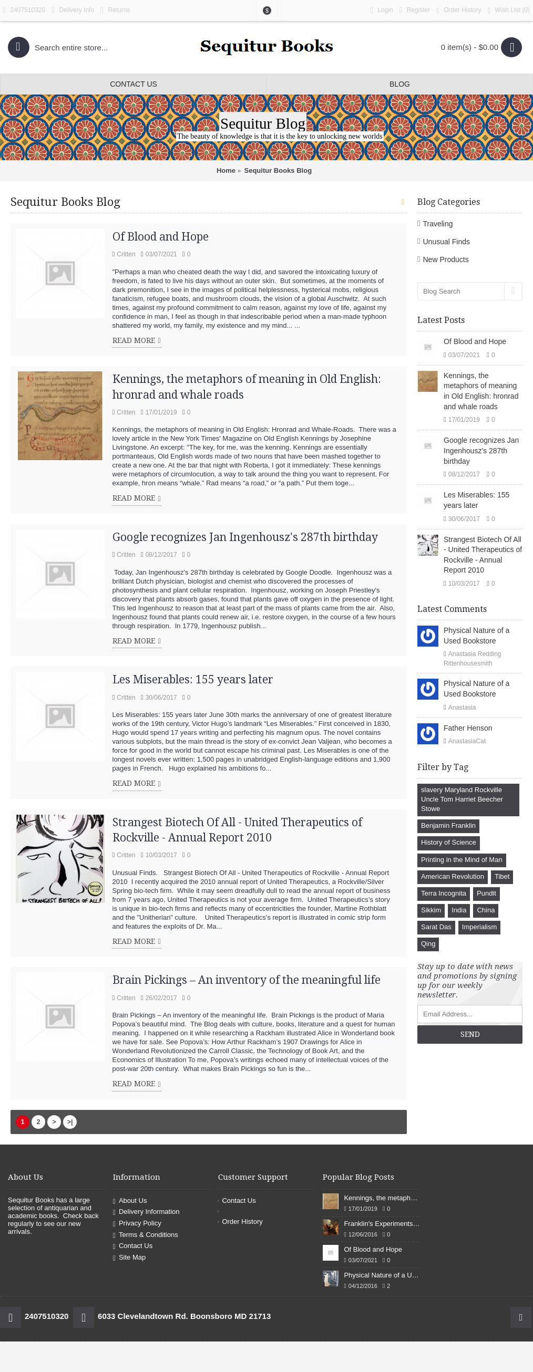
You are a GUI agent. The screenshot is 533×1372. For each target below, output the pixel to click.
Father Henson (468, 728)
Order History (240, 1221)
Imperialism (479, 927)
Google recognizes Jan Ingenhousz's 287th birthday (481, 450)
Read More (136, 341)
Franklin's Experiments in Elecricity (382, 1224)
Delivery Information (146, 1212)
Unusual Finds (446, 241)
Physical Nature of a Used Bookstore (476, 635)
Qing (428, 944)
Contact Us (132, 1246)
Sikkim (431, 910)
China (486, 910)
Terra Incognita (443, 893)
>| (70, 1122)
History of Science (448, 842)
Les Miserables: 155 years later (476, 500)
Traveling (438, 224)
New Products (445, 259)
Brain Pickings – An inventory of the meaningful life (246, 979)
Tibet (502, 876)
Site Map (129, 1257)
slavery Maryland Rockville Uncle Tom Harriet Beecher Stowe (462, 799)
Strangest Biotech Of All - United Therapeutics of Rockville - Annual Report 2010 (483, 555)
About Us (130, 1201)
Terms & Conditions (145, 1235)
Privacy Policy (137, 1223)
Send (470, 1034)
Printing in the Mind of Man (462, 860)
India (459, 910)
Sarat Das (436, 927)
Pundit (486, 893)
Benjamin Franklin (448, 825)
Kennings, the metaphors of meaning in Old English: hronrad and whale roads (481, 391)
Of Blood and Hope (475, 341)
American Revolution (452, 876)
